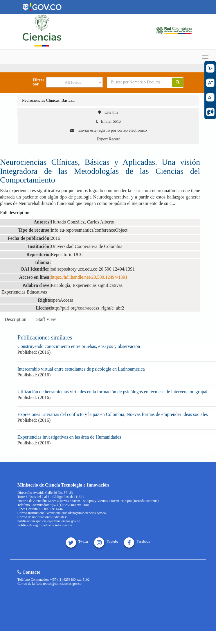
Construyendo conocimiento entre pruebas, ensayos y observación (78, 346)
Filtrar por (38, 82)
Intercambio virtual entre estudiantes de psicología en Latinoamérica (81, 369)
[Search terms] (135, 82)
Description (15, 319)
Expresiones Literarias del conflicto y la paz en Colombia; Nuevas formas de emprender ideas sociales (112, 414)
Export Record (108, 139)
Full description (14, 212)
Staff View (46, 319)
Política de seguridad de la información (44, 525)
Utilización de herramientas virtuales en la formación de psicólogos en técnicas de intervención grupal (112, 391)
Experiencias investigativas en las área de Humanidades (69, 437)
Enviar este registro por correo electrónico (108, 130)
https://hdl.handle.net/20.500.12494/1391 (89, 277)
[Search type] (74, 82)
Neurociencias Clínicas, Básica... (48, 100)
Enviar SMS (108, 121)
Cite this (108, 112)
